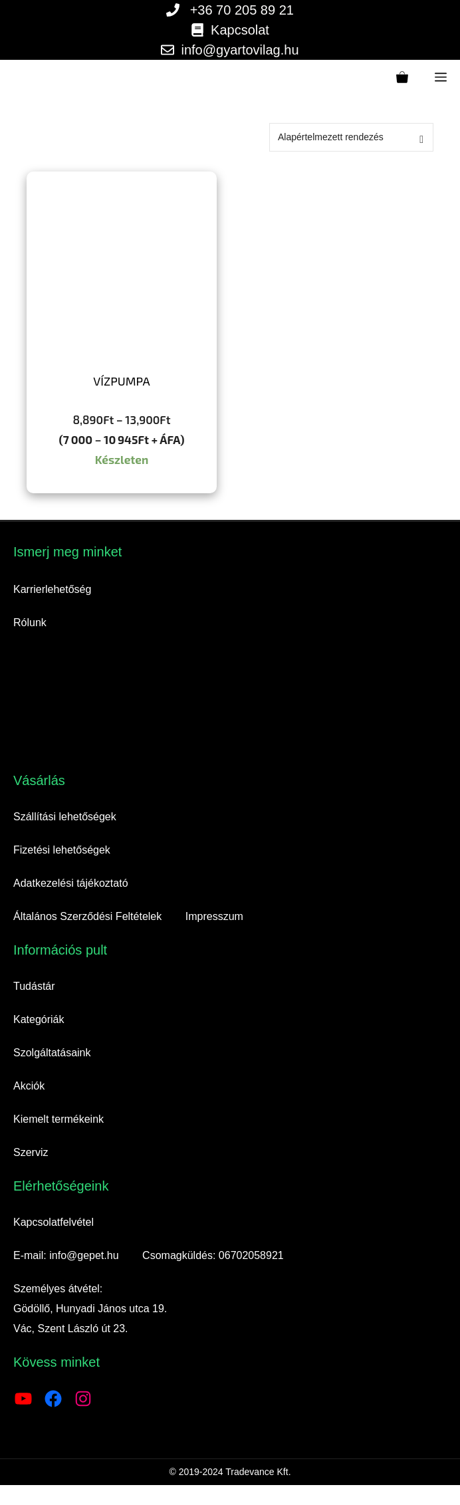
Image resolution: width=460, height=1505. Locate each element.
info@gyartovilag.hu (239, 50)
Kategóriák (38, 1019)
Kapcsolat (240, 30)
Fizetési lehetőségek (61, 850)
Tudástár (34, 986)
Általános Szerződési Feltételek (87, 916)
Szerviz (30, 1152)
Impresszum (214, 916)
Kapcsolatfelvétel (53, 1222)
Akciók (29, 1086)
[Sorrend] (351, 137)
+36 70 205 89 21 (242, 10)
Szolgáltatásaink (52, 1052)
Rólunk (30, 622)
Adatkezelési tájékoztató (70, 883)
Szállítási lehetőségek (64, 816)
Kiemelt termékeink (58, 1119)
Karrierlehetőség (52, 589)
